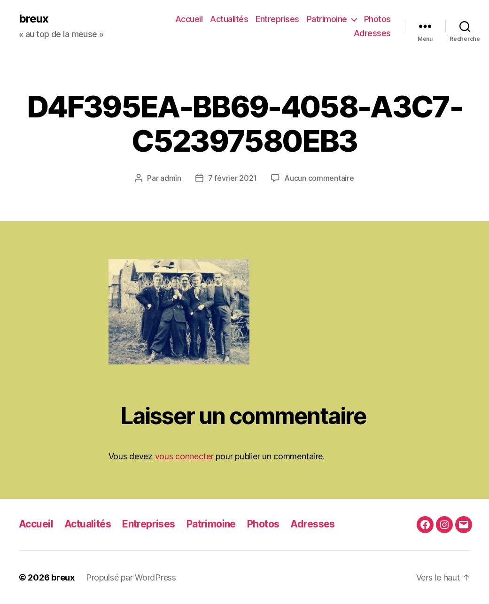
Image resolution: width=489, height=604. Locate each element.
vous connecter (184, 456)
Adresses (372, 33)
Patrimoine (327, 19)
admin (170, 178)
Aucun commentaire (319, 178)
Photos (377, 19)
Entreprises (277, 19)
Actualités (229, 19)
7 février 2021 (232, 178)
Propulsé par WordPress (131, 577)
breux (33, 18)
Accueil (189, 19)
